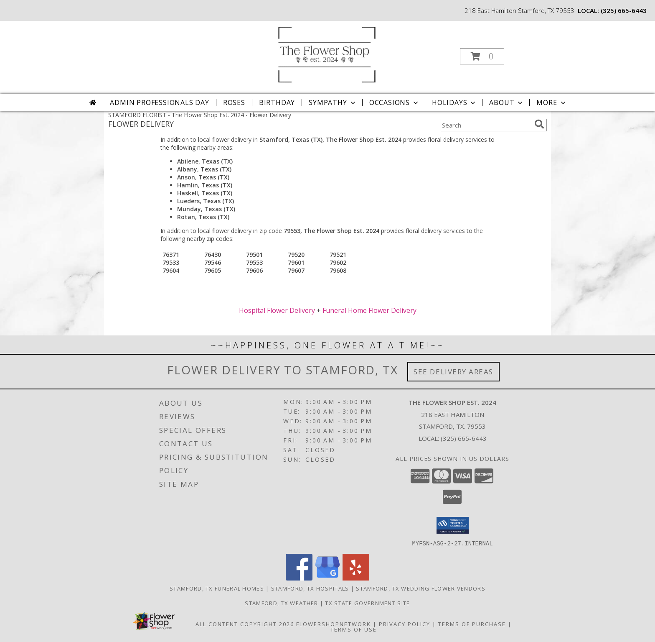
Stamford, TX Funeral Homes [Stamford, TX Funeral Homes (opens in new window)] (217, 588)
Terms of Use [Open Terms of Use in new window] (353, 629)
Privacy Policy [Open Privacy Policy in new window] (404, 623)
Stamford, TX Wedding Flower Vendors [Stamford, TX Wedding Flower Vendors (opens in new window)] (420, 588)
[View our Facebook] (299, 578)
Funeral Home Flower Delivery (369, 310)
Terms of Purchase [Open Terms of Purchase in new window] (472, 623)
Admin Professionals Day (159, 102)
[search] (539, 124)
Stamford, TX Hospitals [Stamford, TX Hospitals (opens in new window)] (310, 588)
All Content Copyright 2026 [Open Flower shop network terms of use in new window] (244, 623)
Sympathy (333, 102)
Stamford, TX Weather (281, 602)
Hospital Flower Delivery (277, 310)
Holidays (454, 102)
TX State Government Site (367, 602)
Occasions (394, 102)
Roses (234, 102)
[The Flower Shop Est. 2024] (326, 54)
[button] (482, 56)
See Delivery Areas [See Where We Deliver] (453, 371)
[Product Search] (486, 125)
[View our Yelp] (356, 578)
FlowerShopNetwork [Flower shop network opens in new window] (333, 623)
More (551, 102)
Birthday (277, 102)
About (506, 102)
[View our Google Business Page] (327, 578)
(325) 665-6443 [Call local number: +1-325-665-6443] (624, 10)
